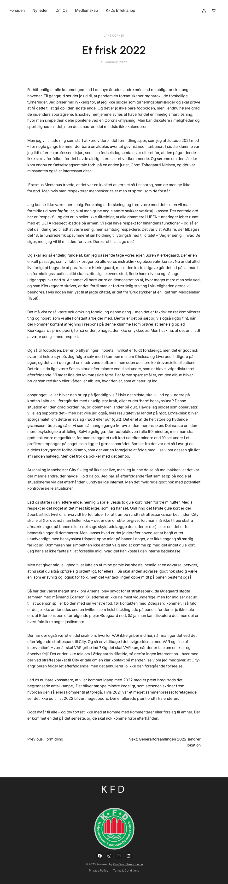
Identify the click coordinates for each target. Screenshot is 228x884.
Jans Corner (114, 35)
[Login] (204, 10)
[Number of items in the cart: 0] (213, 10)
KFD (114, 789)
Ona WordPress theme (128, 864)
